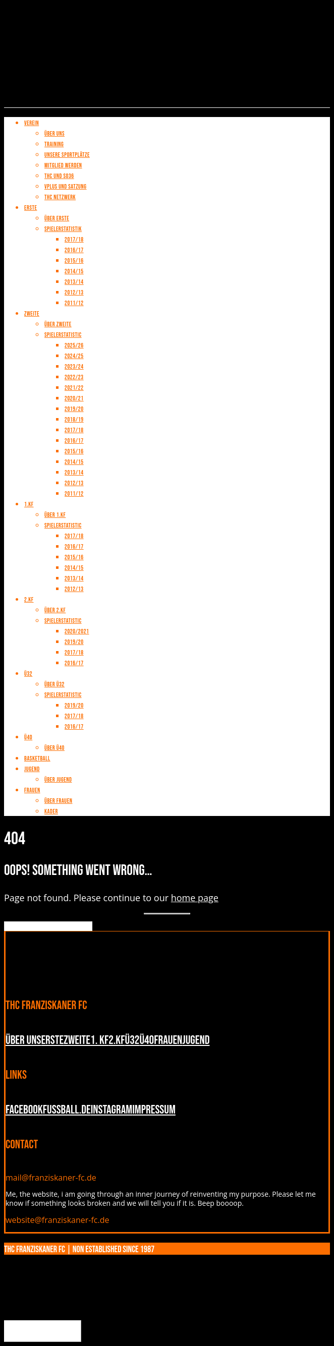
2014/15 (74, 462)
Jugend (32, 769)
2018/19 (74, 420)
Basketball (37, 759)
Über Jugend (58, 780)
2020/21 (74, 398)
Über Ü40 (54, 748)
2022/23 (74, 377)
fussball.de (67, 1109)
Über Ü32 (54, 684)
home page (194, 898)
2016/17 (74, 441)
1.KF (29, 504)
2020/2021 (77, 631)
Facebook (24, 1109)
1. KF (99, 1040)
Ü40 (28, 737)
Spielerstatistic (63, 526)
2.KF (29, 600)
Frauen (32, 790)
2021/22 (74, 388)
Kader (51, 811)
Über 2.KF (55, 610)
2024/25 (74, 356)
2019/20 (74, 409)
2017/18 (74, 430)
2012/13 (74, 483)
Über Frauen (58, 801)
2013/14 (74, 473)
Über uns (23, 1040)
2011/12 (74, 494)
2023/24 (74, 367)
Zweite (77, 1040)
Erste (52, 1040)
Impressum (154, 1109)
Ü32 (28, 674)
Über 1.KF (55, 515)
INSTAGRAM (112, 1109)
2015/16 (74, 451)
